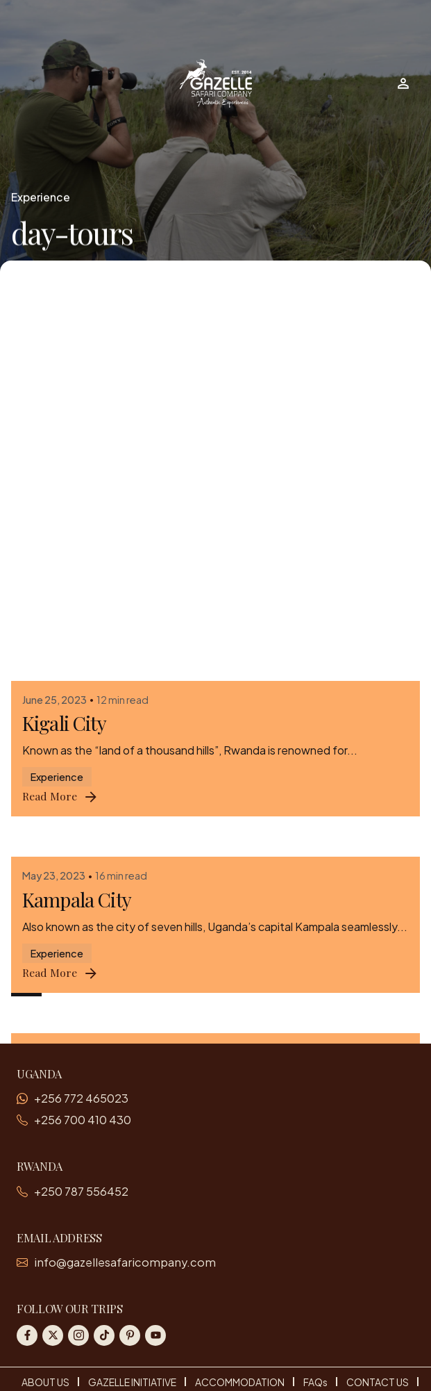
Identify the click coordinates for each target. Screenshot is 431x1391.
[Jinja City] (215, 633)
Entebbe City (74, 861)
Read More (60, 405)
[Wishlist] (403, 83)
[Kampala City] (215, 456)
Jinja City (59, 685)
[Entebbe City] (215, 809)
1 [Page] (26, 980)
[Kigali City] (215, 281)
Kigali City (64, 332)
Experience (40, 197)
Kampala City (76, 508)
